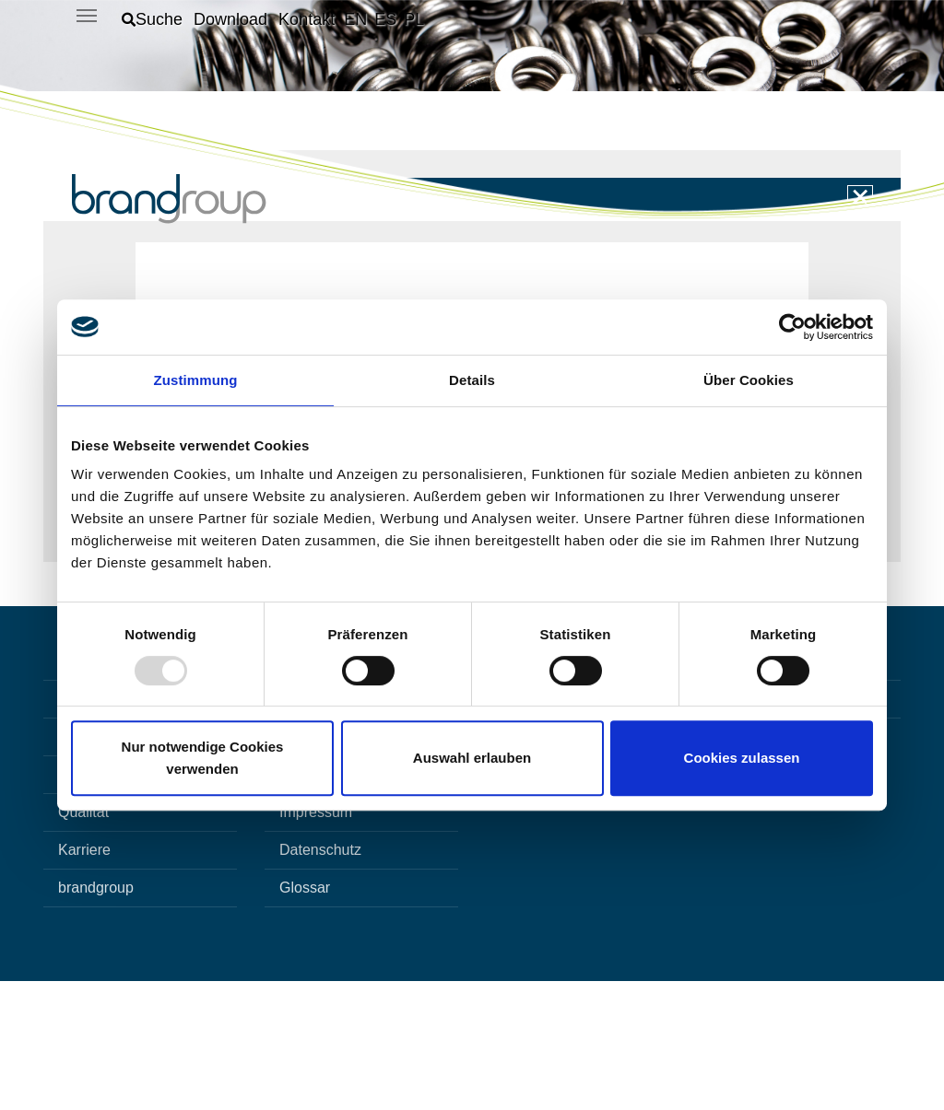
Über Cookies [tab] (748, 380)
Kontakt (304, 827)
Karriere (84, 979)
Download (312, 903)
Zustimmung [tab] (196, 380)
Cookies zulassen (742, 757)
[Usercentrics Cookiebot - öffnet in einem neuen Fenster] (792, 327)
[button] (152, 19)
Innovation (92, 865)
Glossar (304, 1016)
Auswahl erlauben (472, 757)
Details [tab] (472, 380)
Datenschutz (320, 979)
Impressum (315, 941)
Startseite (89, 827)
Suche (300, 865)
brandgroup (96, 1016)
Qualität (83, 941)
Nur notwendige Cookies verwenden (203, 758)
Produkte (87, 903)
